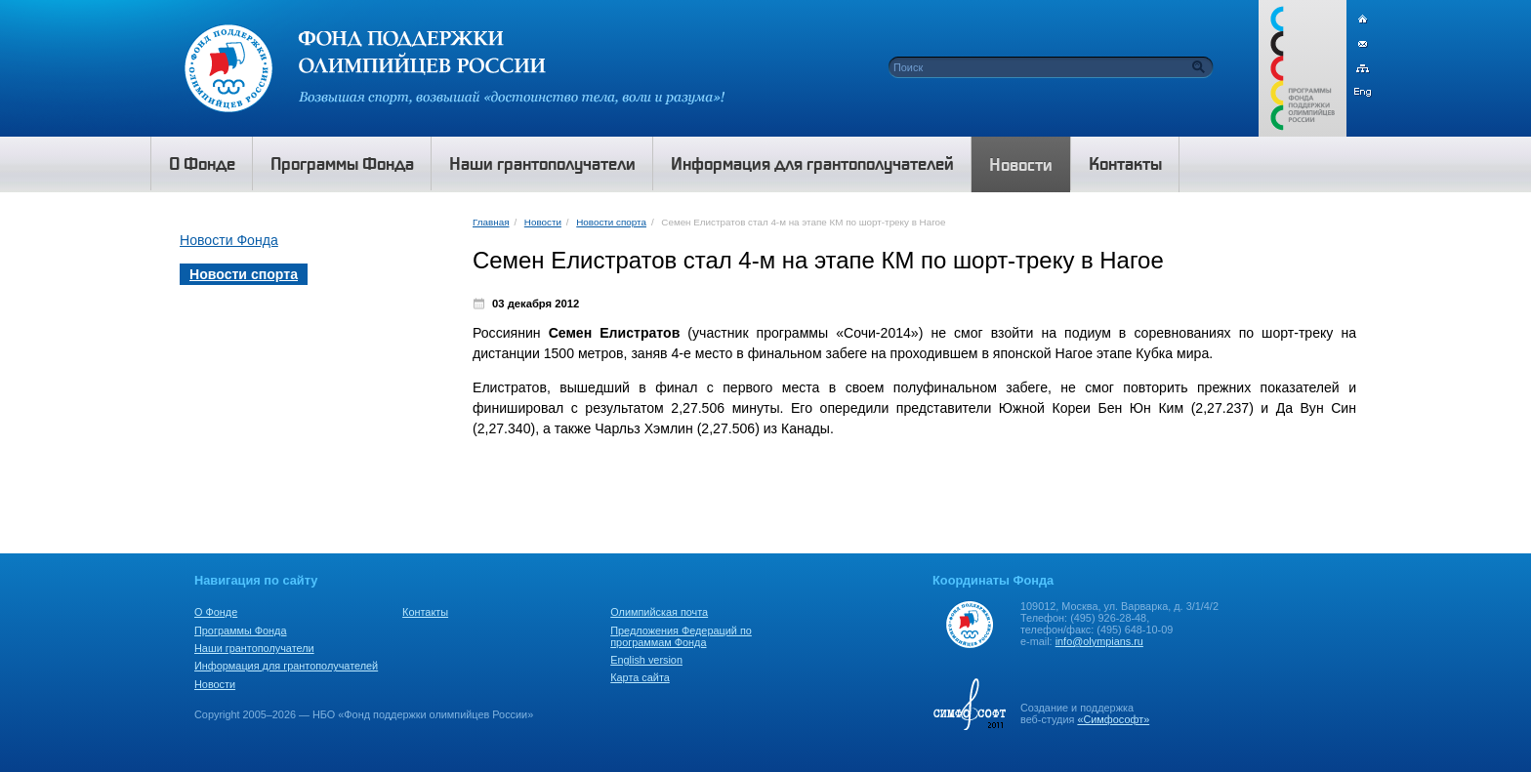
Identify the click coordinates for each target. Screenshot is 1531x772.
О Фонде (215, 612)
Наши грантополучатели (254, 648)
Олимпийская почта (659, 612)
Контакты (425, 612)
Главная (491, 222)
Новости (542, 222)
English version (646, 660)
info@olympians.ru (1099, 641)
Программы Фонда (240, 630)
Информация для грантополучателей (286, 665)
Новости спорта (611, 222)
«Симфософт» (1113, 719)
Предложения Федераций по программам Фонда (681, 636)
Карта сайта (640, 677)
